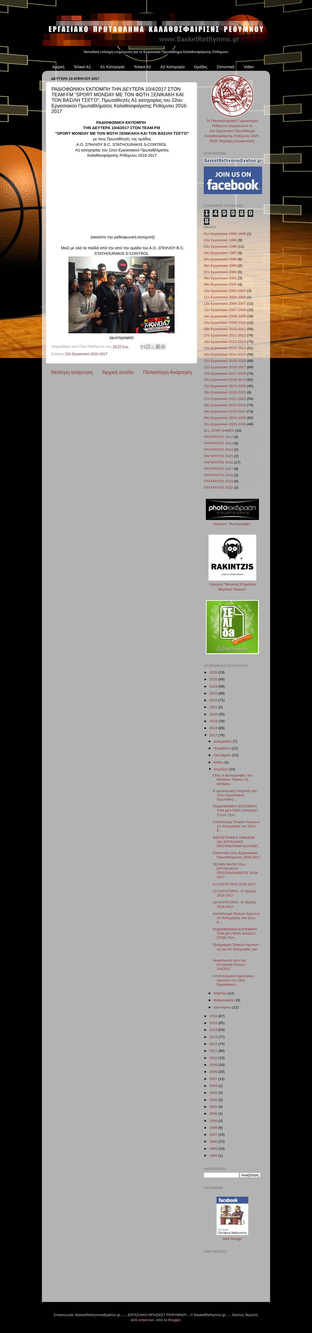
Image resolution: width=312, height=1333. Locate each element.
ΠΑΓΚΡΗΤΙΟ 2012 (218, 437)
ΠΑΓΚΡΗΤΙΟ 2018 (218, 475)
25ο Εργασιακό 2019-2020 (225, 386)
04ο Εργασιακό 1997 (220, 253)
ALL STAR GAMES (219, 430)
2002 (213, 1100)
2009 (213, 1065)
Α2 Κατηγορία (172, 66)
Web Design (232, 1239)
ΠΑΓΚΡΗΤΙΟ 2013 (218, 443)
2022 (213, 700)
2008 (213, 1072)
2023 (213, 693)
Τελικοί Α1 (82, 66)
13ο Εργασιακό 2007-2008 (225, 310)
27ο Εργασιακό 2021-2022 (225, 399)
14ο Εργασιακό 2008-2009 (225, 316)
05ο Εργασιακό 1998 (220, 259)
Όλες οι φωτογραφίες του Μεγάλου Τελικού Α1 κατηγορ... (233, 779)
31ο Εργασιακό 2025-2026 (225, 424)
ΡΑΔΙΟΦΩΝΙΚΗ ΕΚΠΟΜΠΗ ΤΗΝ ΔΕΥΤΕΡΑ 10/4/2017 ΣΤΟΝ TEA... (235, 810)
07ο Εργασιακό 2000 (220, 272)
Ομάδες (200, 66)
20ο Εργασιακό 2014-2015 (225, 354)
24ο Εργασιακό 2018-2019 (225, 380)
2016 (213, 1016)
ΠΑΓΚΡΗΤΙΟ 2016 (218, 462)
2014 (213, 1030)
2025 (213, 679)
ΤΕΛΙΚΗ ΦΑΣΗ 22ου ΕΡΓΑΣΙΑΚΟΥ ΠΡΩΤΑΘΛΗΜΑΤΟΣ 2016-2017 (236, 870)
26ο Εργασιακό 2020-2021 (225, 392)
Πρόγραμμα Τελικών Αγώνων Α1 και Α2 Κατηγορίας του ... (236, 949)
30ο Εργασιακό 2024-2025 (225, 418)
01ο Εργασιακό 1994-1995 (225, 234)
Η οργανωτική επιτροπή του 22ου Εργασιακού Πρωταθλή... (235, 795)
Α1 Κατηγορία (112, 66)
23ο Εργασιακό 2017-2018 (225, 373)
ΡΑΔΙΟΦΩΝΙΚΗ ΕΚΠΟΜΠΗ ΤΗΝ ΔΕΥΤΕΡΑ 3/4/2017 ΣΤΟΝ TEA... (235, 933)
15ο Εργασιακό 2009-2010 (225, 323)
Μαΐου (219, 762)
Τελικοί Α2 (142, 66)
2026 (213, 672)
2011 (213, 1051)
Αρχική (58, 66)
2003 (213, 1093)
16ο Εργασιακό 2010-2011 (225, 329)
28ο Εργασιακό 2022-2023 (225, 405)
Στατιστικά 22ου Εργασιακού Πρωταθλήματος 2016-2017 (237, 855)
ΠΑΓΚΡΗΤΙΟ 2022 (218, 488)
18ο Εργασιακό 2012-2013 (225, 342)
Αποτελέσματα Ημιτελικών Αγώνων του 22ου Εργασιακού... (233, 980)
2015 (213, 1023)
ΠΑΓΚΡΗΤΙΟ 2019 (218, 481)
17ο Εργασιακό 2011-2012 (225, 335)
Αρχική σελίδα (118, 372)
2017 (213, 735)
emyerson (146, 1320)
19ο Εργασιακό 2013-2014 (225, 348)
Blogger (174, 1320)
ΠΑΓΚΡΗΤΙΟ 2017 (218, 469)
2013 (213, 1037)
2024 (213, 686)
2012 (213, 1044)
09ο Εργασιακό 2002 (220, 284)
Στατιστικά (226, 66)
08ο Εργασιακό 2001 (220, 278)
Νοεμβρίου (223, 748)
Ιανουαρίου (223, 1007)
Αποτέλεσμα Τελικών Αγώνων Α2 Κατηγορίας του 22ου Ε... (236, 918)
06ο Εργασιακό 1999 (220, 266)
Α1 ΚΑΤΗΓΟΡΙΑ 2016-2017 (234, 884)
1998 (213, 1128)
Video (249, 66)
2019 (213, 721)
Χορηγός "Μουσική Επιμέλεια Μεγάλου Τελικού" (232, 584)
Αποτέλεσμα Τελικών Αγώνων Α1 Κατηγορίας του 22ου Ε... (236, 826)
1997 (213, 1135)
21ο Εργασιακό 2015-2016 (225, 361)
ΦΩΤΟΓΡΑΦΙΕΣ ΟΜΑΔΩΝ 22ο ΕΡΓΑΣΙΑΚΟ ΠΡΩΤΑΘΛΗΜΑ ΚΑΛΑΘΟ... (237, 842)
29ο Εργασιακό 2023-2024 (225, 411)
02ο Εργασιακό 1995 (220, 240)
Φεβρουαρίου (225, 1000)
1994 (213, 1155)
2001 (213, 1107)
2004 (213, 1086)
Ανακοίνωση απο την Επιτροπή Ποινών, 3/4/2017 (229, 964)
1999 (213, 1121)
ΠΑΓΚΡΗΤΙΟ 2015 (218, 456)
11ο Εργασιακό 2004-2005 (225, 297)
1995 (213, 1149)
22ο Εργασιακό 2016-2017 (86, 354)
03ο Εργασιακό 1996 (220, 246)
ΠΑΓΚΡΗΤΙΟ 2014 (218, 450)
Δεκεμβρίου (223, 741)
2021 (213, 707)
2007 (213, 1079)
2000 (213, 1114)
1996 (213, 1141)
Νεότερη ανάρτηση (72, 372)
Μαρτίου (221, 993)
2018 (213, 728)
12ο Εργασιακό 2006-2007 (225, 303)
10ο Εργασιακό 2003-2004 (225, 291)
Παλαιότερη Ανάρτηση (167, 372)
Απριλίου (221, 769)
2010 (213, 1058)
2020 (213, 714)
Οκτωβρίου (223, 755)
